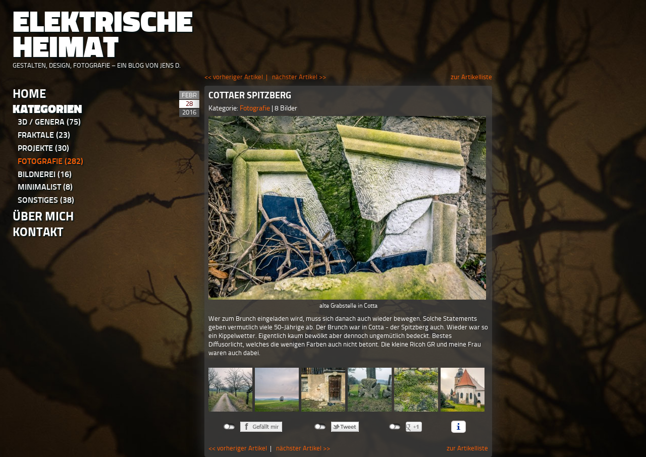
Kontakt (38, 231)
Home (29, 93)
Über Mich (43, 216)
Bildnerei (45, 174)
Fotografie (50, 161)
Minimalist (45, 187)
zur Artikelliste (471, 77)
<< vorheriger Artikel (233, 77)
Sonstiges (46, 200)
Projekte (43, 148)
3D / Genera (49, 122)
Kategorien (47, 109)
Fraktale (44, 135)
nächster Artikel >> (299, 77)
